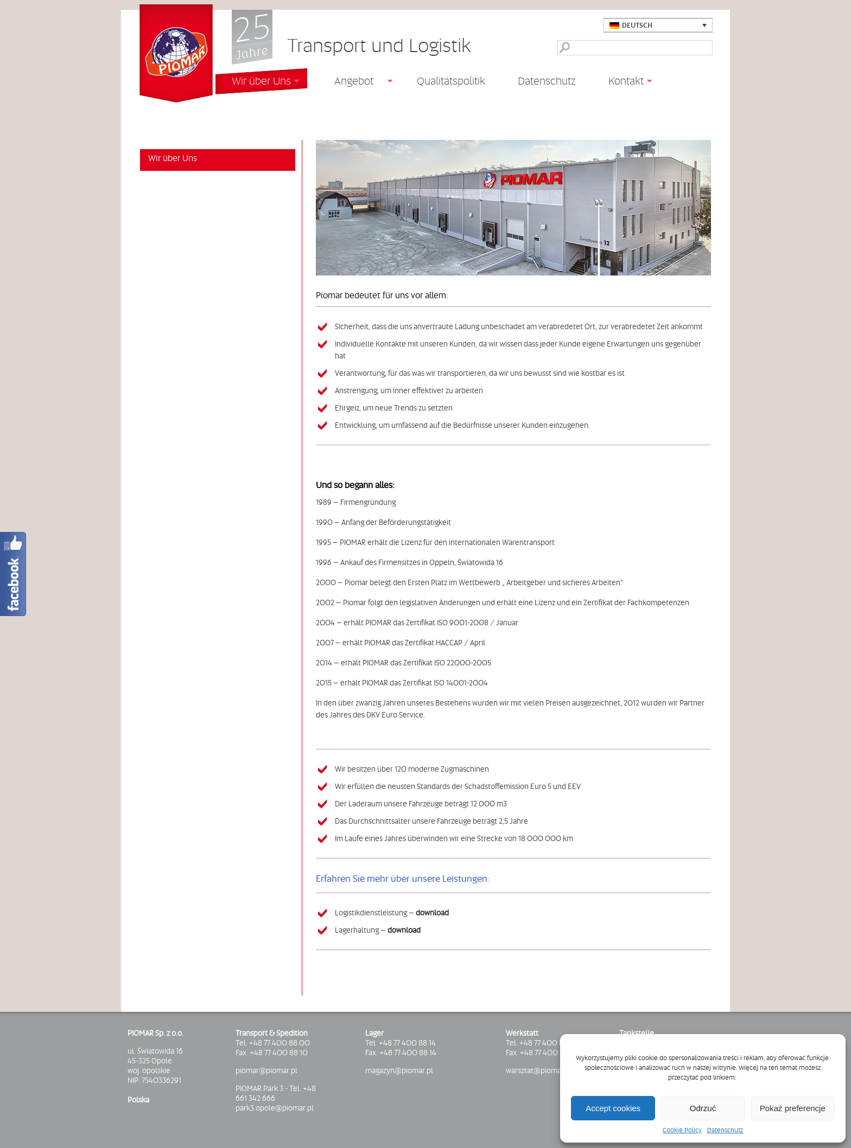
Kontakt (622, 82)
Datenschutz (725, 1130)
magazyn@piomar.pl (399, 1070)
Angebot (349, 82)
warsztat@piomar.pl (539, 1070)
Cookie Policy (682, 1130)
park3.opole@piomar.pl (275, 1108)
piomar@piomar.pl (266, 1070)
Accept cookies (613, 1108)
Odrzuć (703, 1108)
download (432, 913)
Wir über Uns (257, 82)
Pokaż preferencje (792, 1108)
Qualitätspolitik (451, 81)
